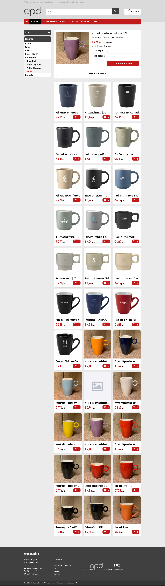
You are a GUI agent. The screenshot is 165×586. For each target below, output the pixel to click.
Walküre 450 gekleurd (34, 64)
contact (57, 571)
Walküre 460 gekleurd (34, 68)
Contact (95, 21)
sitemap (57, 574)
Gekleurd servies (30, 57)
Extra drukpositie (99, 50)
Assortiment (35, 21)
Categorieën (29, 39)
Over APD (63, 21)
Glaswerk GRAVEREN (50, 21)
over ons (57, 569)
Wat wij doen (73, 21)
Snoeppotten (29, 75)
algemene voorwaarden (62, 566)
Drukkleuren (85, 21)
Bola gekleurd (31, 61)
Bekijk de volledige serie (97, 72)
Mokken (27, 47)
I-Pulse (77, 583)
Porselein (28, 43)
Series (27, 32)
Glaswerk (28, 50)
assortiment (58, 560)
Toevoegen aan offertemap (122, 62)
